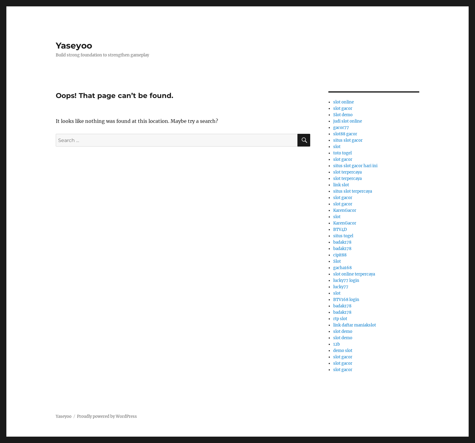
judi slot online (347, 121)
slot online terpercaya (354, 274)
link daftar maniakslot (354, 325)
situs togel (343, 235)
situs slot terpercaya (352, 191)
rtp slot (340, 318)
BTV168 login (346, 299)
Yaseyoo (74, 45)
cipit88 (340, 255)
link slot (341, 185)
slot (336, 146)
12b (336, 344)
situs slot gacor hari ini (355, 165)
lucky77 (340, 286)
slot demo (342, 331)
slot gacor (342, 108)
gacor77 (341, 127)
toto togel (342, 153)
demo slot (342, 350)
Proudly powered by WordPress (107, 416)
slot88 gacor (345, 134)
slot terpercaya (347, 172)
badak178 (342, 242)
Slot (337, 261)
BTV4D (340, 229)
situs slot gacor (348, 140)
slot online (343, 102)
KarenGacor (344, 210)
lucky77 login (346, 280)
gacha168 (342, 267)
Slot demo (343, 114)
